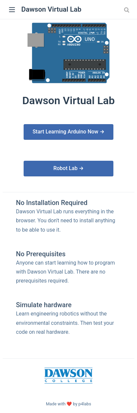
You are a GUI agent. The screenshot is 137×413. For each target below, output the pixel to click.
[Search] (127, 9)
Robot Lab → (68, 168)
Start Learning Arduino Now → (68, 131)
